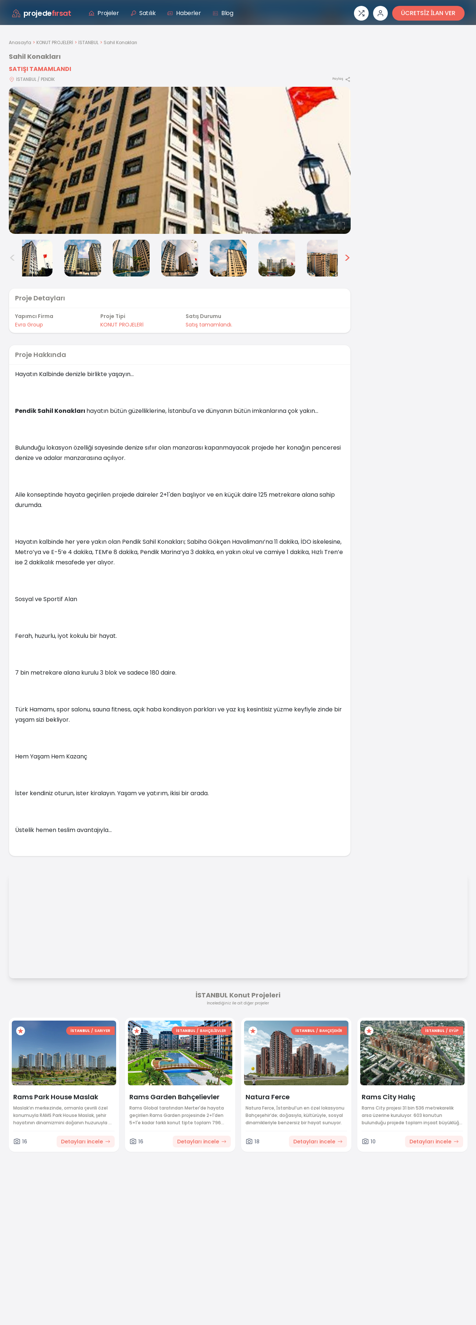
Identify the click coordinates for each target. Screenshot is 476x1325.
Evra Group (29, 324)
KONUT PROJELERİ (54, 42)
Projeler (104, 13)
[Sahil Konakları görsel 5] (179, 258)
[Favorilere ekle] (20, 1030)
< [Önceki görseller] (12, 258)
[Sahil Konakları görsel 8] (325, 258)
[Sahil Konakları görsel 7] (276, 258)
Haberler (184, 13)
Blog (222, 13)
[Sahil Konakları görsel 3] (82, 258)
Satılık (142, 13)
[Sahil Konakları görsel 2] (34, 258)
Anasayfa (20, 42)
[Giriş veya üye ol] (380, 13)
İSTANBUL (88, 42)
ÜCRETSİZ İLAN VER (428, 13)
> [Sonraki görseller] (347, 258)
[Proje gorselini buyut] (180, 160)
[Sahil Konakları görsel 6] (228, 258)
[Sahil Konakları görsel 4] (131, 258)
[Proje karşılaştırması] (361, 13)
